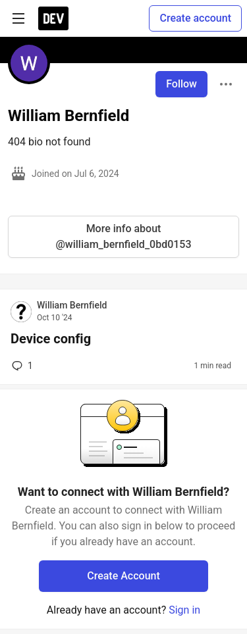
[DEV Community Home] (53, 18)
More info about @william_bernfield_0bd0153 (123, 236)
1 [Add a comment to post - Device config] (21, 366)
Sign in (184, 610)
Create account (195, 18)
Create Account (123, 576)
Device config (51, 339)
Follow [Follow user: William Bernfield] (181, 84)
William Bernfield (72, 305)
